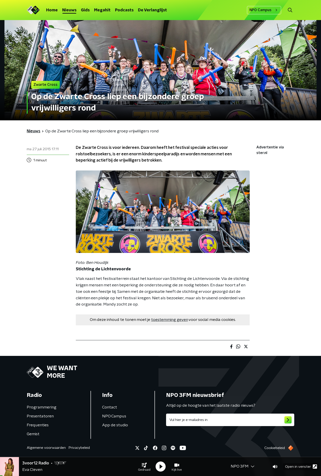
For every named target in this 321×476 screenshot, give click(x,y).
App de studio (115, 425)
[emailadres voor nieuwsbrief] (230, 420)
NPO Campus (264, 10)
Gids (85, 10)
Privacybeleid (79, 447)
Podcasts (124, 10)
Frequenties (38, 425)
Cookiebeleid (274, 448)
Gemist (33, 434)
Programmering (41, 407)
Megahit (102, 10)
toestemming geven (169, 320)
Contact (109, 407)
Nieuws (69, 10)
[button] (144, 467)
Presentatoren (40, 416)
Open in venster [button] (301, 466)
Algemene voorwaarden (46, 447)
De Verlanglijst (152, 10)
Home (52, 10)
